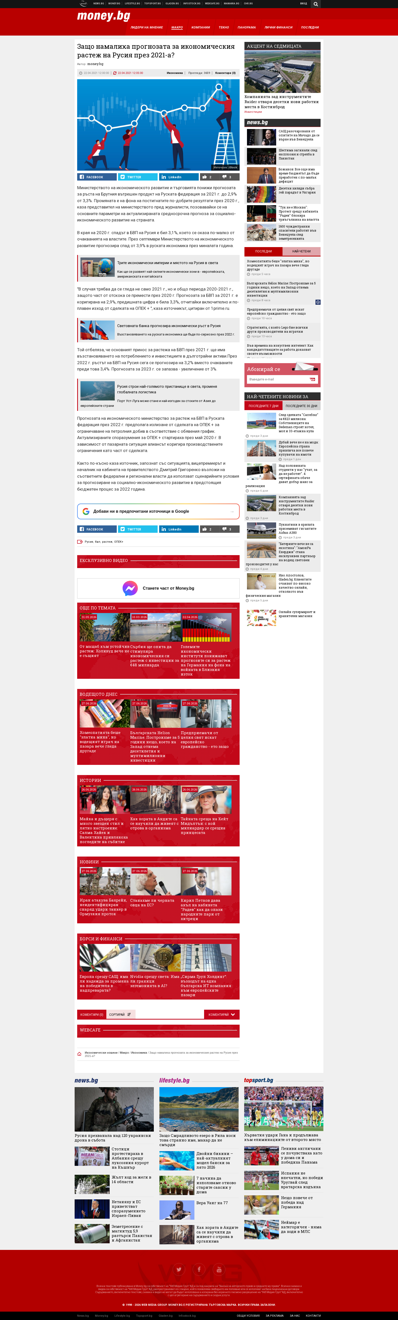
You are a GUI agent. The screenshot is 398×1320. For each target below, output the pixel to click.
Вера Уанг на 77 (212, 1202)
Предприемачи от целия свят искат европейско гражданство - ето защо (205, 739)
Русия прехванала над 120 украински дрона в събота (113, 1137)
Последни (263, 251)
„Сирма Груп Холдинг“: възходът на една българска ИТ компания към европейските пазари (206, 985)
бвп (97, 541)
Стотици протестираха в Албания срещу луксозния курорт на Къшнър (130, 1158)
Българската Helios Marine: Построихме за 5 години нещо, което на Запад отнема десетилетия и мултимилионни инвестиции (155, 746)
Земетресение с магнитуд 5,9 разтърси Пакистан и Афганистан (132, 1233)
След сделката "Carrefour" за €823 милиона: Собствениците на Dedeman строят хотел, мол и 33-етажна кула (298, 423)
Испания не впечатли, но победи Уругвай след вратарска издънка (302, 1180)
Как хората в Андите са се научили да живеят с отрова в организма (154, 823)
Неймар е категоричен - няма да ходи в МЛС (301, 1227)
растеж (107, 541)
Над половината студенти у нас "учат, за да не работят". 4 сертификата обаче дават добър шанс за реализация (281, 475)
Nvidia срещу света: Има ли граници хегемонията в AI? (154, 981)
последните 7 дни (263, 406)
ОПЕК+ (118, 541)
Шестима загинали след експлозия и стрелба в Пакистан (298, 154)
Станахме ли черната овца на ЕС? (152, 902)
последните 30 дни (301, 406)
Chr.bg (248, 3)
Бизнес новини (114, 3)
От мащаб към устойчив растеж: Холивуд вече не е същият (104, 651)
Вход (303, 3)
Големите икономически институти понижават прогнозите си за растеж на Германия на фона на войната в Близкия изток (206, 660)
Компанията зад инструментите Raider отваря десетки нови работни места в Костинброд (281, 101)
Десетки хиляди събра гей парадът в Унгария (297, 190)
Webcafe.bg (212, 3)
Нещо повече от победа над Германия (297, 1202)
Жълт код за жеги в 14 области (131, 1179)
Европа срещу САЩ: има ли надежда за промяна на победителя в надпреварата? (104, 983)
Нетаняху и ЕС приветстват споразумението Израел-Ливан (128, 1208)
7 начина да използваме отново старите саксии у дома (216, 1185)
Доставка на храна (172, 3)
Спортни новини (153, 3)
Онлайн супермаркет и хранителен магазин (297, 614)
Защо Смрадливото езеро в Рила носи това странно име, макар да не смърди (197, 1140)
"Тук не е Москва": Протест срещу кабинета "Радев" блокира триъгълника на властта (299, 213)
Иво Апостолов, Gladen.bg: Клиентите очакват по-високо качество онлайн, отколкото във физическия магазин (278, 585)
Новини (99, 3)
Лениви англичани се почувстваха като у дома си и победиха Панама (301, 1155)
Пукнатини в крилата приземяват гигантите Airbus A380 (297, 528)
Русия (89, 541)
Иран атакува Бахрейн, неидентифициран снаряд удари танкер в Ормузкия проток (103, 907)
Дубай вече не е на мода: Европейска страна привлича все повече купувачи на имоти (298, 448)
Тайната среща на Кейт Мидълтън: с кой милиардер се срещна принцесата (204, 825)
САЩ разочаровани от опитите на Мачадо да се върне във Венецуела (299, 135)
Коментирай (219, 1015)
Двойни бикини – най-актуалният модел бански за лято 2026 (214, 1160)
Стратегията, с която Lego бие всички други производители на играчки (277, 329)
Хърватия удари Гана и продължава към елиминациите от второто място (282, 1137)
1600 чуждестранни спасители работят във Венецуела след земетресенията (297, 232)
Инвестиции (253, 112)
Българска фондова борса (192, 3)
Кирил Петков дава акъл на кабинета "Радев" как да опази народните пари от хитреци (202, 909)
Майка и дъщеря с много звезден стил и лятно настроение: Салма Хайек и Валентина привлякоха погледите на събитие (104, 830)
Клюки (132, 3)
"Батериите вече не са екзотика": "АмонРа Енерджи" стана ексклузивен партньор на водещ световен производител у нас (281, 554)
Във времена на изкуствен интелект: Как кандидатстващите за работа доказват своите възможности (280, 349)
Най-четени (301, 251)
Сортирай (119, 1015)
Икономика (175, 73)
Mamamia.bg (231, 3)
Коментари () (225, 73)
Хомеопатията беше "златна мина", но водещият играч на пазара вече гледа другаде (100, 741)
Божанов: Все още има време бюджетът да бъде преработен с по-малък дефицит (299, 175)
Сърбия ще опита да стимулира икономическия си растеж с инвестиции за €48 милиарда (154, 655)
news (260, 123)
